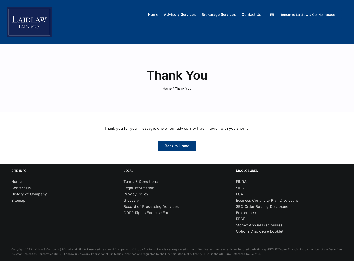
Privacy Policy (135, 194)
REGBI (241, 219)
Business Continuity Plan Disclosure (267, 200)
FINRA (241, 181)
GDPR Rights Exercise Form (147, 212)
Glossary (131, 200)
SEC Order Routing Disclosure (262, 206)
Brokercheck (247, 212)
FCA (239, 194)
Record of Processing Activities (150, 206)
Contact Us (21, 188)
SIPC (240, 188)
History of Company (29, 194)
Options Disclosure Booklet (259, 231)
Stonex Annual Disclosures (259, 225)
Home (16, 181)
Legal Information (138, 188)
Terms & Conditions (140, 181)
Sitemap (18, 200)
